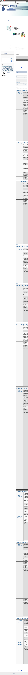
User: (0, 1)
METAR (3, 69)
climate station (6, 67)
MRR (5, 69)
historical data (5, 68)
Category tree (4, 53)
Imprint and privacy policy (14, 673)
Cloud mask (8, 67)
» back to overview (17, 244)
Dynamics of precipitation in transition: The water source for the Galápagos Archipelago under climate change (7, 20)
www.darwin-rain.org (10, 0)
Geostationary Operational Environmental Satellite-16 (7, 68)
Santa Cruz (8, 70)
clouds (11, 67)
